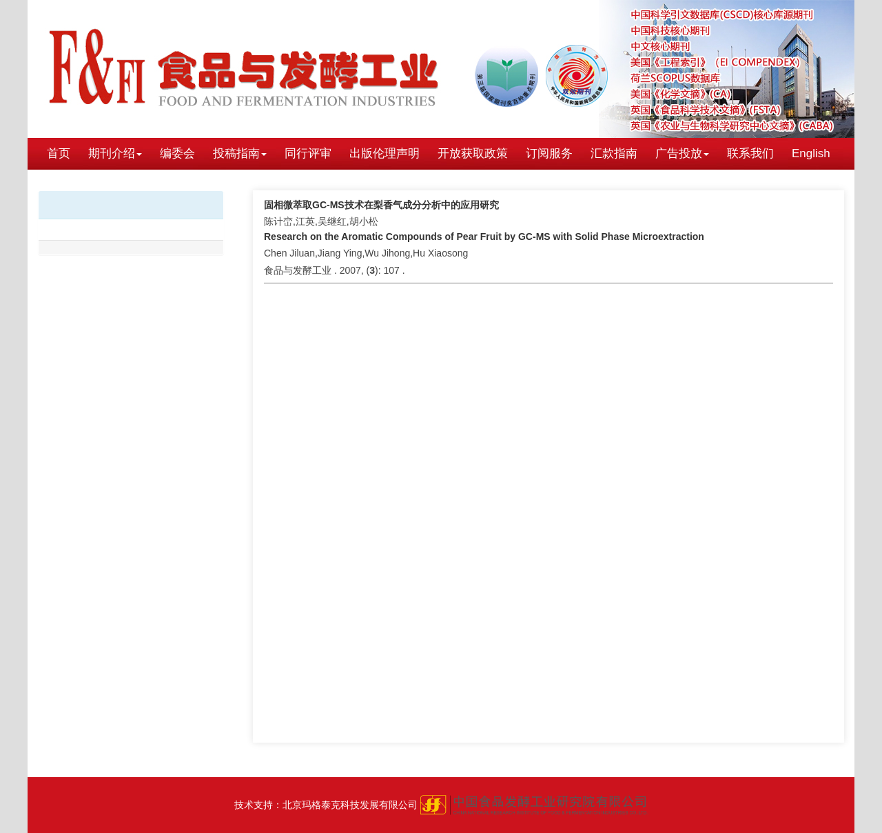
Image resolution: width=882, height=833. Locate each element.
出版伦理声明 (384, 153)
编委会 (177, 153)
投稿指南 (240, 153)
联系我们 (750, 153)
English (811, 153)
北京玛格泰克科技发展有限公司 (350, 804)
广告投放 (682, 153)
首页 (58, 153)
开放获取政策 (473, 153)
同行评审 (308, 153)
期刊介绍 (115, 153)
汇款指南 (614, 153)
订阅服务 (549, 153)
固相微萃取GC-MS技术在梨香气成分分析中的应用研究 (381, 204)
